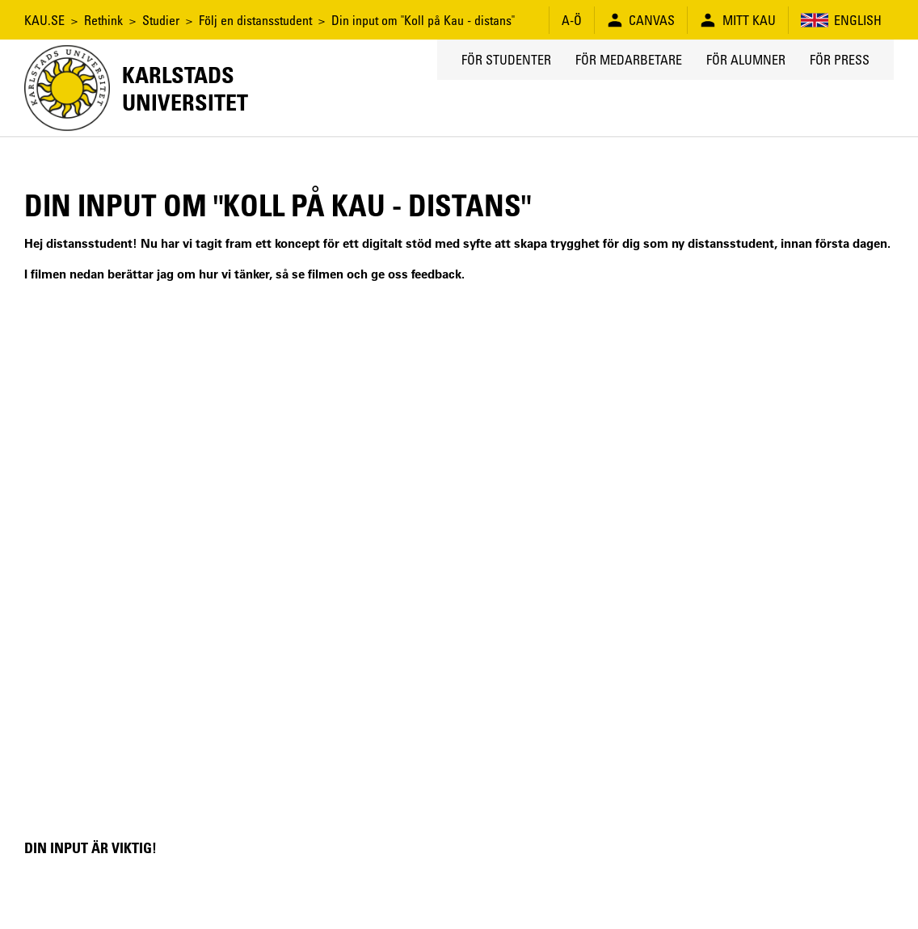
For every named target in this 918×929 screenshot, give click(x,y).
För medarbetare (628, 60)
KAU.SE (44, 20)
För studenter (506, 60)
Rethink (103, 20)
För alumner (745, 60)
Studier (160, 20)
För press (840, 60)
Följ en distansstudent (255, 20)
